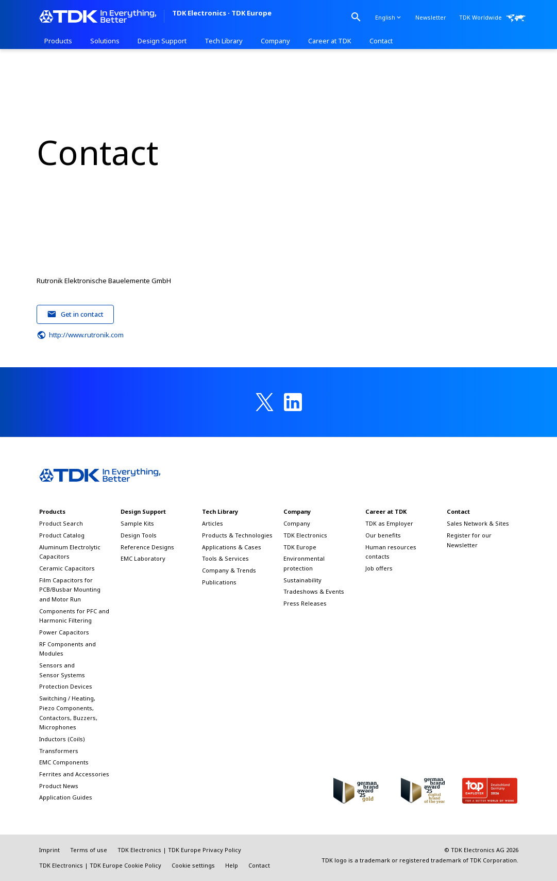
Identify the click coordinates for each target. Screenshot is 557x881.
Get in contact (75, 314)
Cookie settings (193, 865)
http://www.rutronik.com (80, 335)
